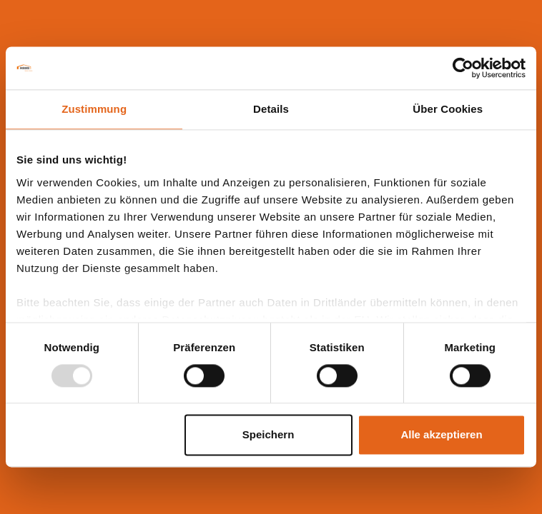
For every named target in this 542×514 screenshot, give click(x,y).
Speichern (268, 435)
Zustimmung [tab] (94, 109)
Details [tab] (271, 109)
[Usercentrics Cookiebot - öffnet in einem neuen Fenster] (463, 68)
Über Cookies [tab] (448, 109)
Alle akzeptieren (441, 435)
